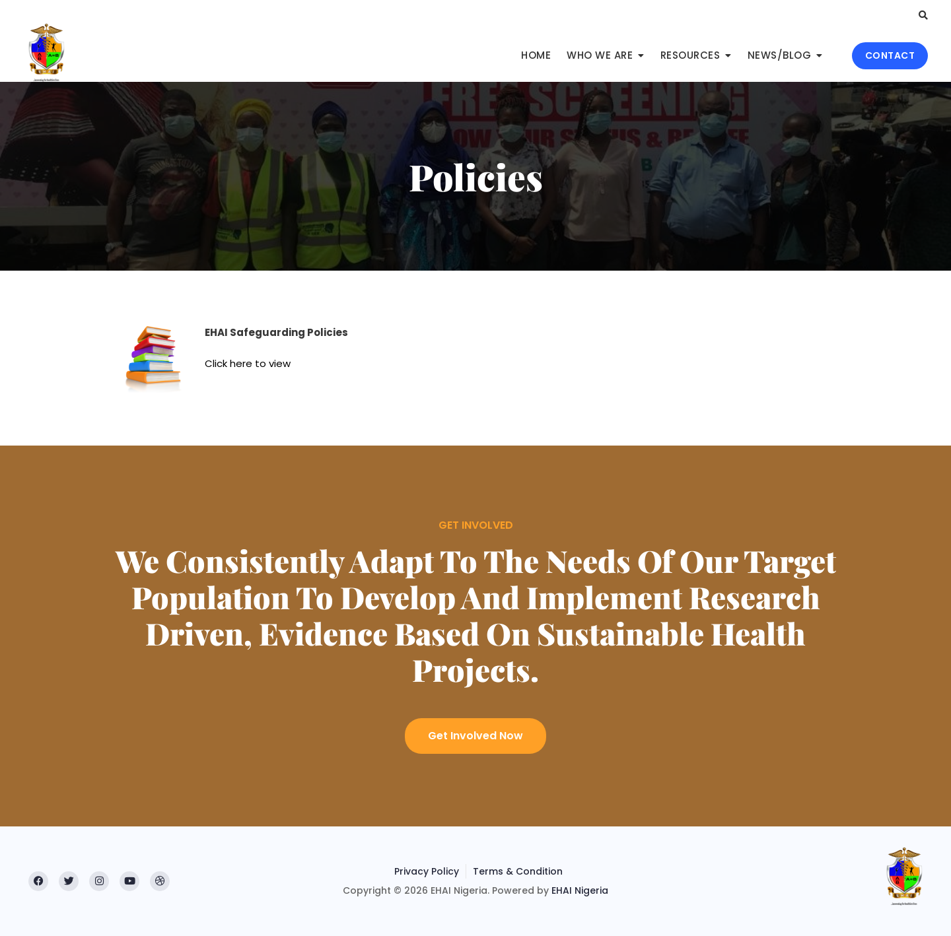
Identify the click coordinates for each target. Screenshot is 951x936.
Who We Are (600, 55)
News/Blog (780, 55)
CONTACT (890, 55)
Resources (690, 55)
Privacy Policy (426, 871)
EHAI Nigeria (579, 890)
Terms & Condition (518, 871)
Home (536, 55)
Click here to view (248, 363)
